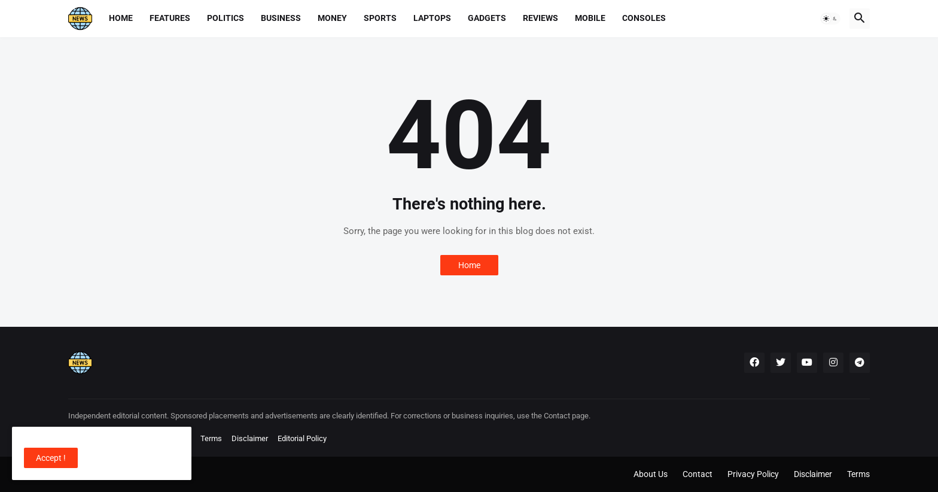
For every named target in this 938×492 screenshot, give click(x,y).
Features (170, 18)
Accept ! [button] (51, 458)
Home (121, 18)
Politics (225, 18)
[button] (830, 19)
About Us (651, 474)
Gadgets (487, 18)
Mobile (590, 18)
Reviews (540, 18)
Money (332, 18)
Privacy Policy (753, 474)
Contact (697, 474)
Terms (211, 438)
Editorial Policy (302, 438)
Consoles (644, 18)
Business (281, 18)
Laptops (432, 18)
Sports (380, 18)
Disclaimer (250, 438)
